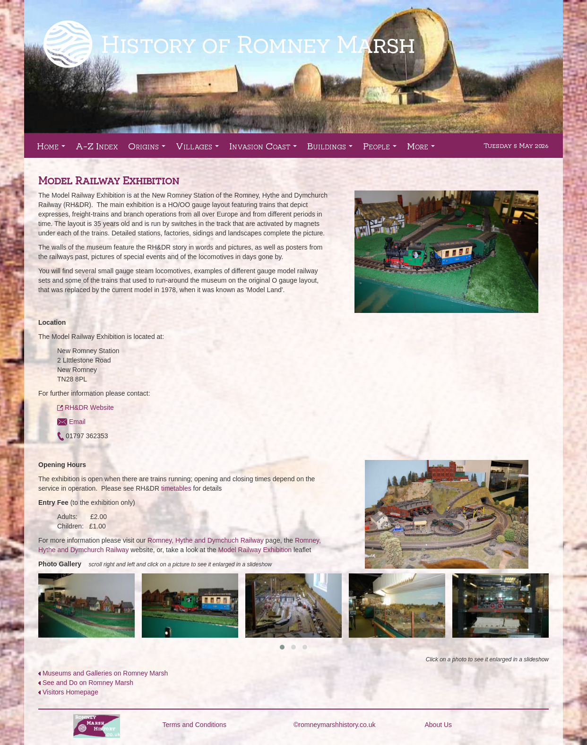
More (423, 148)
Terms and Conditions (194, 724)
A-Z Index (97, 145)
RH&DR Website (89, 407)
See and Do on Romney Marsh (88, 682)
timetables (176, 488)
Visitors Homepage (70, 692)
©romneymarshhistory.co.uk (334, 724)
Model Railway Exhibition (255, 550)
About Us (438, 724)
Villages (199, 148)
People (381, 148)
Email (71, 421)
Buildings (331, 148)
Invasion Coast (265, 148)
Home (53, 148)
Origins (148, 148)
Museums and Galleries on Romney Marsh (105, 673)
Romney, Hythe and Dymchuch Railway (205, 540)
